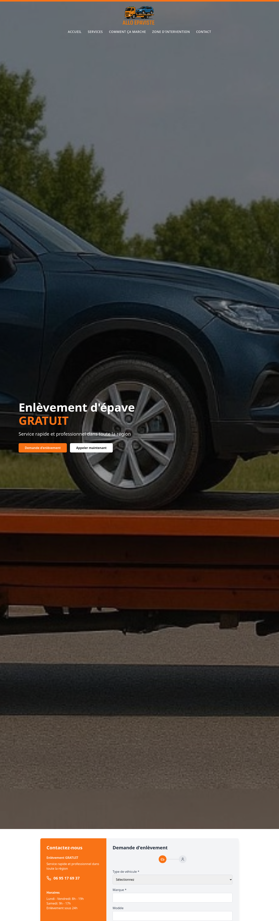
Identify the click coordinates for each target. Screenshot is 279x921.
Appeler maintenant (91, 448)
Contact (203, 32)
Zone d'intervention (171, 32)
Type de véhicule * (126, 871)
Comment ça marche (127, 32)
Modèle (118, 908)
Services (95, 32)
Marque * (120, 890)
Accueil (75, 32)
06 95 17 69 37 (66, 878)
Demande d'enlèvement (43, 448)
